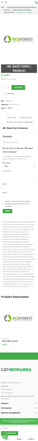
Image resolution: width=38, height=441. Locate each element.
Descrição (11, 117)
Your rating (6, 163)
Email (5, 192)
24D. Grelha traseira (10, 341)
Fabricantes (5, 338)
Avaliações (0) (25, 117)
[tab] (12, 117)
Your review (7, 171)
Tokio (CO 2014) (14, 104)
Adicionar (18, 87)
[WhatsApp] (5, 436)
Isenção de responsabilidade (20, 122)
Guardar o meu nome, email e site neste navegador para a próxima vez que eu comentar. (17, 204)
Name (5, 184)
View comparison (9, 433)
